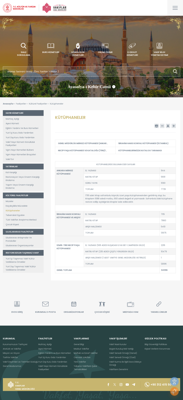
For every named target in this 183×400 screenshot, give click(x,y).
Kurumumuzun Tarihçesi (15, 344)
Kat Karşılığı (11, 172)
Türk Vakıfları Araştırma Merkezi (21, 219)
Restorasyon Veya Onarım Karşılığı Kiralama (22, 179)
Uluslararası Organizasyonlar (20, 245)
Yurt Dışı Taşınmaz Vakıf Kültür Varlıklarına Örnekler (21, 268)
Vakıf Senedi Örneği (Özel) (122, 357)
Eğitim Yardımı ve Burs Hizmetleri (54, 353)
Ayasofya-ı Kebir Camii (91, 86)
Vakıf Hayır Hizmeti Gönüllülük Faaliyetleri (20, 144)
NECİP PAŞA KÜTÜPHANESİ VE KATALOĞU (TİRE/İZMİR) (85, 150)
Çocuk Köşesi (12, 224)
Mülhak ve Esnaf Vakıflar (86, 353)
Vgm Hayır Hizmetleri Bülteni (20, 149)
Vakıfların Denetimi (118, 369)
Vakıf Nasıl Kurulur (118, 344)
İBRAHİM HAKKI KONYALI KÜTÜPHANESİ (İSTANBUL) (145, 143)
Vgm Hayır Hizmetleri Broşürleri (21, 154)
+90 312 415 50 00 (160, 384)
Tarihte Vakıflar (10, 357)
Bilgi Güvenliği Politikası (156, 344)
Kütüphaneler (13, 210)
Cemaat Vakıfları (82, 357)
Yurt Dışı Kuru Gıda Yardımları (20, 137)
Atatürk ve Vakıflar (12, 348)
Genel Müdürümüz (12, 366)
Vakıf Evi (10, 159)
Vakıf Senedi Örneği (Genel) (123, 353)
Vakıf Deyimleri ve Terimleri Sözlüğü (20, 361)
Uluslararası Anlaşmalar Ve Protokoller (19, 239)
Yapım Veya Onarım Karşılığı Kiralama (20, 186)
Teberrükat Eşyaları (15, 215)
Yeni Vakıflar (80, 361)
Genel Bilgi (79, 344)
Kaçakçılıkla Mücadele (16, 205)
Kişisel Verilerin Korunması (157, 348)
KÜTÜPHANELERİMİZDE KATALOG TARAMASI (145, 150)
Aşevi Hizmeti (12, 123)
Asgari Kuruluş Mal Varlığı (121, 348)
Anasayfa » (8, 103)
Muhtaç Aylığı (12, 118)
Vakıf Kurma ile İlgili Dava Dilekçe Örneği (125, 363)
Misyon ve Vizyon (11, 353)
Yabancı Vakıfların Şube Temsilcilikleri (85, 368)
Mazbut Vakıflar (81, 348)
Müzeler (9, 201)
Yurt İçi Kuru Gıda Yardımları (19, 132)
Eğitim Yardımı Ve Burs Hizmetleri (22, 128)
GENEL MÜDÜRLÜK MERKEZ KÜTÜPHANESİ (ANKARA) (85, 143)
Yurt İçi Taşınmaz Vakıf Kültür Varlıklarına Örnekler (20, 260)
